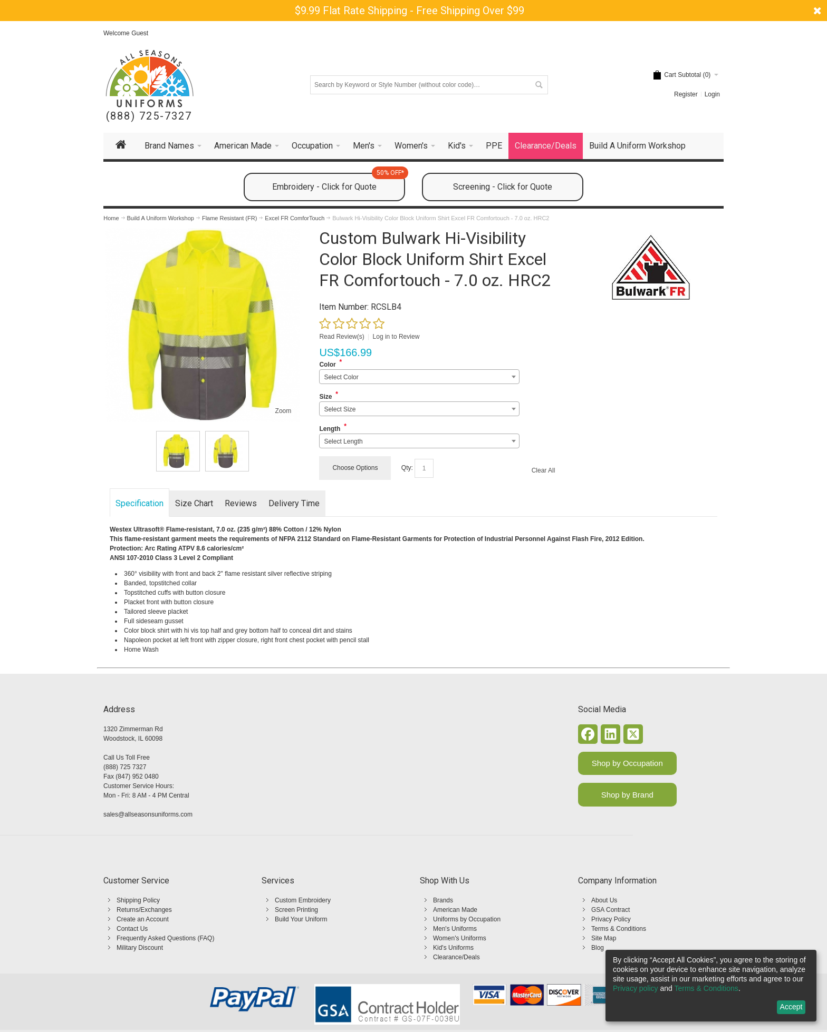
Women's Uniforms (459, 938)
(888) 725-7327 (149, 116)
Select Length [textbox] (343, 441)
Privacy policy (635, 988)
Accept (791, 1006)
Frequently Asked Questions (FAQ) (165, 938)
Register (686, 94)
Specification (140, 503)
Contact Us (132, 928)
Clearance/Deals (456, 957)
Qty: (407, 467)
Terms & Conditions (618, 928)
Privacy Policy (611, 919)
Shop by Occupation (627, 763)
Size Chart (194, 503)
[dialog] (710, 985)
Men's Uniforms (455, 928)
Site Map (603, 938)
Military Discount (140, 947)
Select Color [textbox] (341, 377)
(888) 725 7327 (124, 767)
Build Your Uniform (301, 919)
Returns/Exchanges (144, 909)
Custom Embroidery (303, 900)
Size (325, 396)
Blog (597, 947)
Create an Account (143, 919)
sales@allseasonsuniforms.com (148, 814)
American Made (455, 909)
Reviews (241, 503)
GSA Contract (610, 909)
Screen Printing (296, 909)
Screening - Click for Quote (502, 187)
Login (712, 94)
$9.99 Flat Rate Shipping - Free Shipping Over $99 (409, 10)
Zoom (283, 411)
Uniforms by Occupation (467, 919)
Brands (443, 900)
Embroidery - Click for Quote (338, 182)
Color (327, 364)
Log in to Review (396, 336)
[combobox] (419, 376)
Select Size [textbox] (339, 409)
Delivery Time (294, 503)
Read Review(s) (341, 336)
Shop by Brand (627, 794)
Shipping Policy (138, 900)
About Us (604, 900)
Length (329, 429)
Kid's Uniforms (453, 947)
